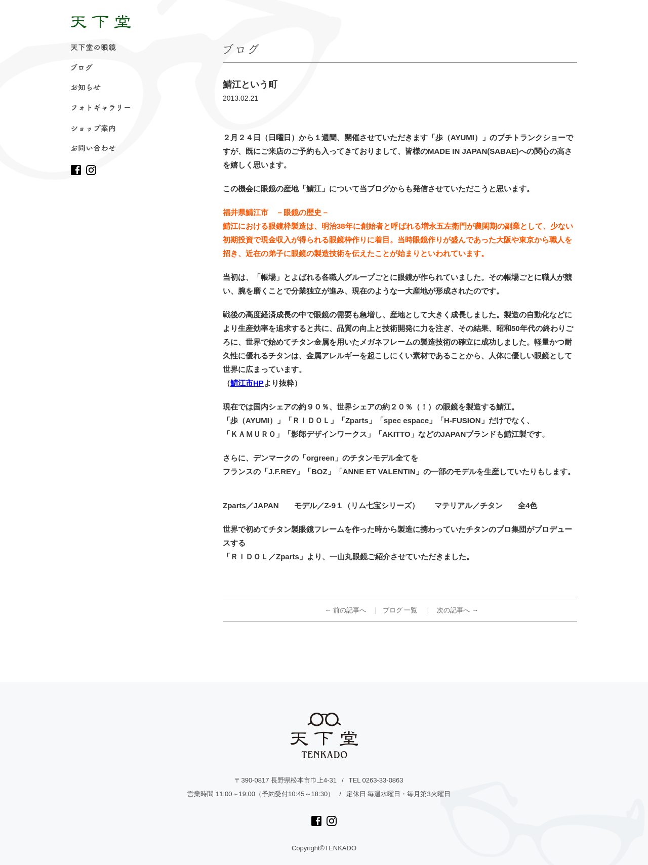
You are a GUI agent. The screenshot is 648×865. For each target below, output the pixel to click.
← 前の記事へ (346, 610)
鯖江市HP (247, 383)
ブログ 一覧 (400, 610)
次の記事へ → (457, 610)
